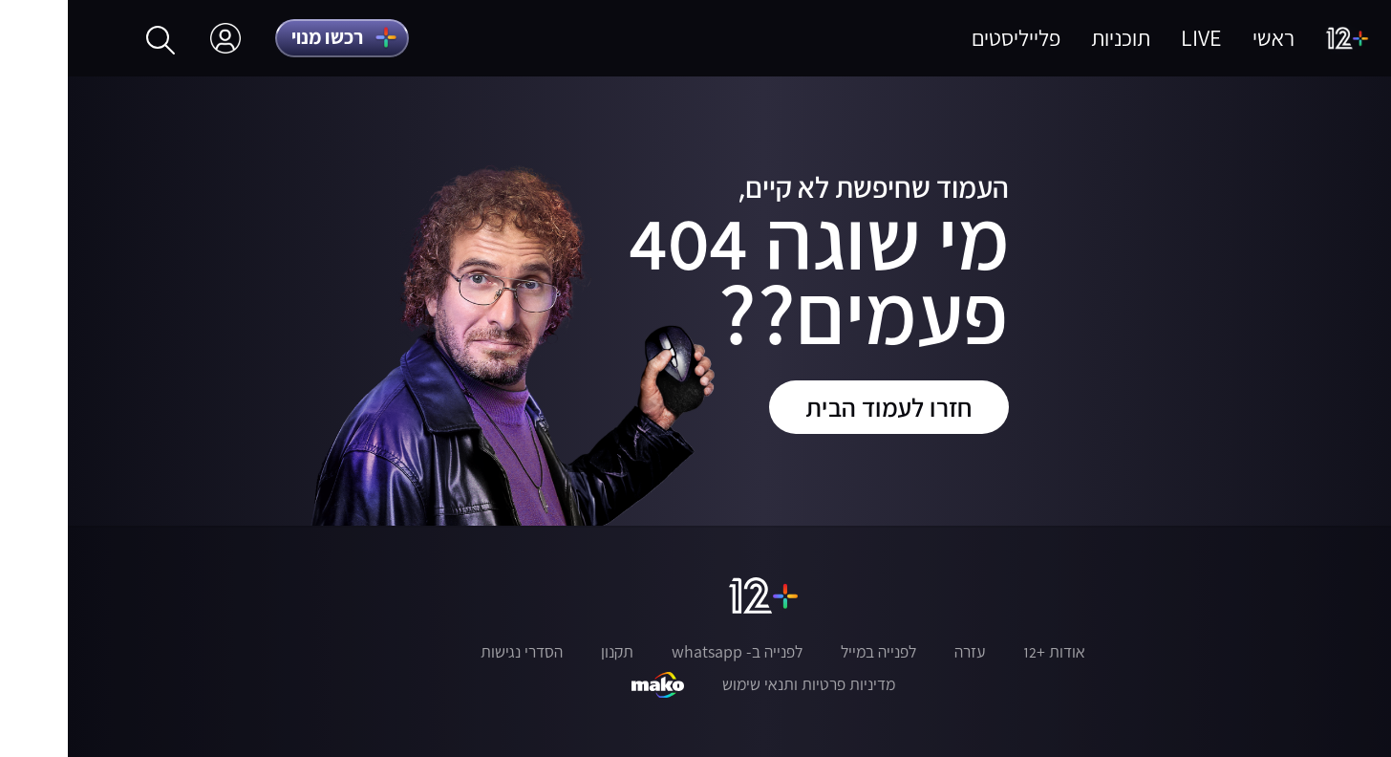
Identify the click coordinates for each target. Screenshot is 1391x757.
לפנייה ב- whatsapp (669, 651)
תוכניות (1052, 38)
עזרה (902, 651)
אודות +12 (986, 651)
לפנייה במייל (810, 651)
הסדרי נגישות (454, 651)
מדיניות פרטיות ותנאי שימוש (740, 684)
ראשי (1206, 38)
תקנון (549, 651)
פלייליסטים (948, 38)
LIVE (1133, 38)
